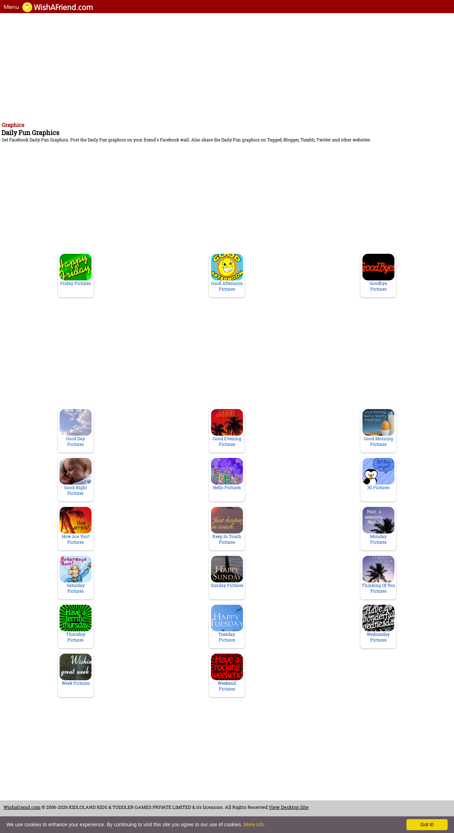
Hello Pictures (227, 474)
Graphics (13, 124)
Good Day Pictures (76, 428)
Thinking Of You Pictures (378, 575)
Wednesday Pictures (378, 624)
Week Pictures (76, 670)
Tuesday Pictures (227, 624)
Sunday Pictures (227, 572)
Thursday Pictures (76, 624)
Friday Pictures (76, 270)
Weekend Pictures (227, 673)
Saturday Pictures (76, 575)
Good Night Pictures (76, 477)
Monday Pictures (378, 526)
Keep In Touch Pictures (227, 526)
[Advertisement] (216, 66)
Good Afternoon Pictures (227, 273)
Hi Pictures (378, 474)
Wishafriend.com (22, 807)
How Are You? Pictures (76, 526)
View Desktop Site (289, 807)
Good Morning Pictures (378, 428)
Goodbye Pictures (378, 273)
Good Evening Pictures (227, 428)
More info (254, 824)
